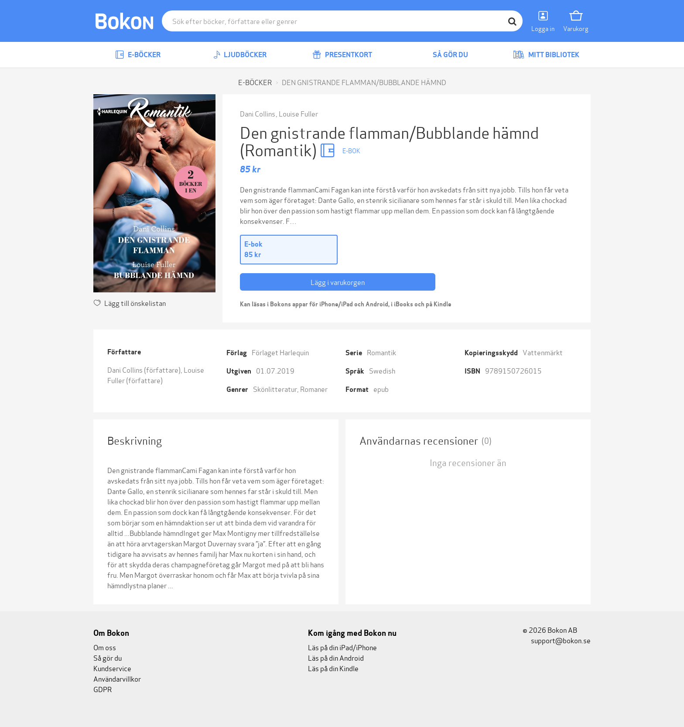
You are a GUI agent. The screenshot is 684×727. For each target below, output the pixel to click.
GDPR (102, 689)
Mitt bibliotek (546, 54)
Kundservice (112, 668)
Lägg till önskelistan (129, 303)
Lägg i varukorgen (338, 282)
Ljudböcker (240, 54)
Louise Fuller (298, 113)
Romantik (381, 352)
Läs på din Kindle (333, 668)
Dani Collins (257, 113)
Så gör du (444, 54)
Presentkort (342, 54)
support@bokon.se (557, 640)
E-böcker (138, 54)
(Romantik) (280, 149)
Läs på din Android (336, 657)
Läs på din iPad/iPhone (342, 647)
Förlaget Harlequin (280, 352)
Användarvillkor (117, 678)
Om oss (104, 647)
